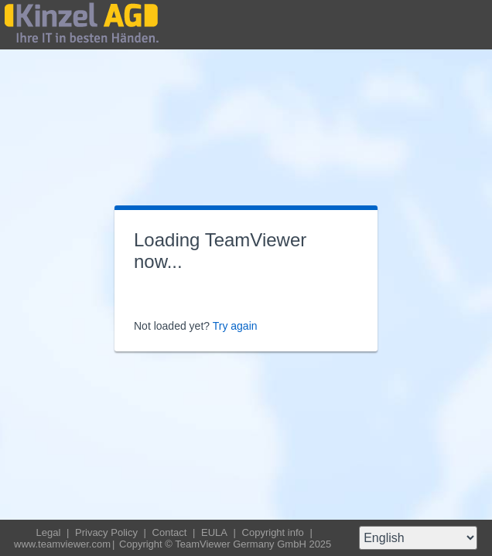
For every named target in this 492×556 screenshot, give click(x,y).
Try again (235, 326)
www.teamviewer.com (62, 544)
